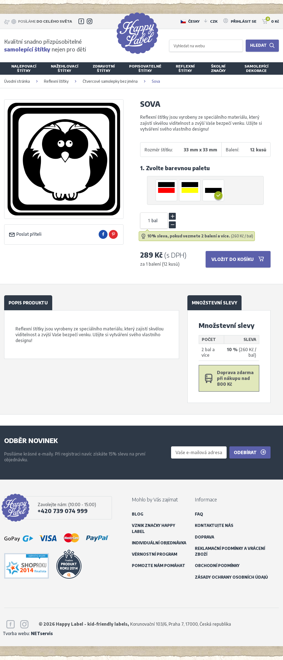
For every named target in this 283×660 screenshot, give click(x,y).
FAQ (199, 514)
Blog (137, 514)
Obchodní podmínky (217, 565)
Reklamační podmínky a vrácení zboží (230, 551)
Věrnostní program (154, 554)
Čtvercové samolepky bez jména (110, 81)
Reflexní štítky (56, 81)
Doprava (204, 537)
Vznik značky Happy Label (153, 528)
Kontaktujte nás (214, 525)
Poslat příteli (25, 234)
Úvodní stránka (17, 81)
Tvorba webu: (28, 633)
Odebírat (250, 452)
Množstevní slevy (214, 302)
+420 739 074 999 (63, 511)
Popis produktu (28, 302)
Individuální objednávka (159, 542)
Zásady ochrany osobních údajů (231, 577)
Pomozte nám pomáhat (158, 565)
